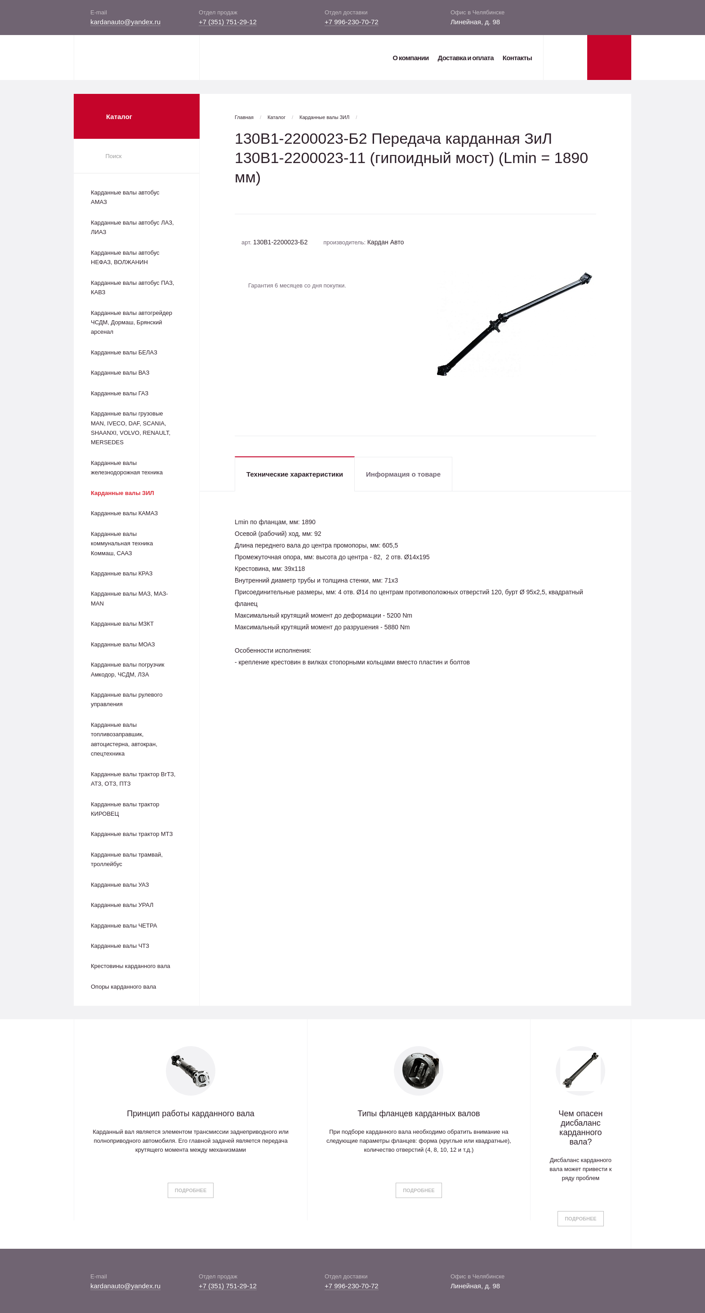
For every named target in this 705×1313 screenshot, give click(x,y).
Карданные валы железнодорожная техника (127, 468)
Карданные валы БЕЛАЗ (124, 352)
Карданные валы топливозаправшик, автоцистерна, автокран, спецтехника (124, 739)
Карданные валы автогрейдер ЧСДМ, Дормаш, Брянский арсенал (131, 322)
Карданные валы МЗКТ (122, 623)
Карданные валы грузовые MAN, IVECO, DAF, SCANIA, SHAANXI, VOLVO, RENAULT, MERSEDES (130, 428)
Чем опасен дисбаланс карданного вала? (580, 1127)
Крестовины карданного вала (130, 966)
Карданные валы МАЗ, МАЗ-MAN (129, 598)
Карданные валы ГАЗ (119, 393)
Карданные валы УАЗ (120, 884)
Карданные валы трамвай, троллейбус (127, 859)
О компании (410, 58)
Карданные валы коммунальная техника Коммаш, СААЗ (122, 544)
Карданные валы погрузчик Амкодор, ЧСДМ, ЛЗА (127, 669)
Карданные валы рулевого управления (126, 699)
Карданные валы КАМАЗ (124, 513)
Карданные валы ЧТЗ (120, 945)
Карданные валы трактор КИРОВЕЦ (125, 809)
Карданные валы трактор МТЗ (132, 834)
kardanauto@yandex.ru (125, 22)
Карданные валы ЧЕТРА (124, 925)
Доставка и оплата (465, 58)
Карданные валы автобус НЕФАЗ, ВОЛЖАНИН (125, 257)
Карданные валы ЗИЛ (122, 493)
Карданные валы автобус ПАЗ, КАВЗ (132, 287)
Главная (244, 117)
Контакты (517, 58)
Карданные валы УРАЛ (122, 905)
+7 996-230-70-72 (352, 22)
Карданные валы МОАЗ (123, 644)
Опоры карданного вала (123, 986)
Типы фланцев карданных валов (418, 1113)
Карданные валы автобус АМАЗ (125, 197)
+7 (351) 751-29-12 (228, 22)
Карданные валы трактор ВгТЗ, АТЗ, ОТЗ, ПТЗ (133, 779)
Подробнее (190, 1190)
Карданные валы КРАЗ (121, 573)
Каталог (277, 117)
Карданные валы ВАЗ (120, 372)
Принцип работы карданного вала (190, 1113)
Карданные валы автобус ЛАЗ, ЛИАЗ (132, 227)
